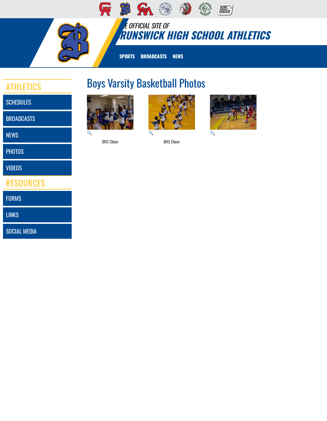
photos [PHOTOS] (15, 151)
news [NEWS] (12, 135)
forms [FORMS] (13, 198)
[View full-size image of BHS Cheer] (110, 115)
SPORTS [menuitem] (127, 56)
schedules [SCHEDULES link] (18, 102)
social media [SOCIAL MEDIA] (21, 231)
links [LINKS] (12, 214)
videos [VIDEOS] (14, 167)
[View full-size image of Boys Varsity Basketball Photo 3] (233, 115)
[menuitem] (103, 9)
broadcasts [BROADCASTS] (20, 118)
